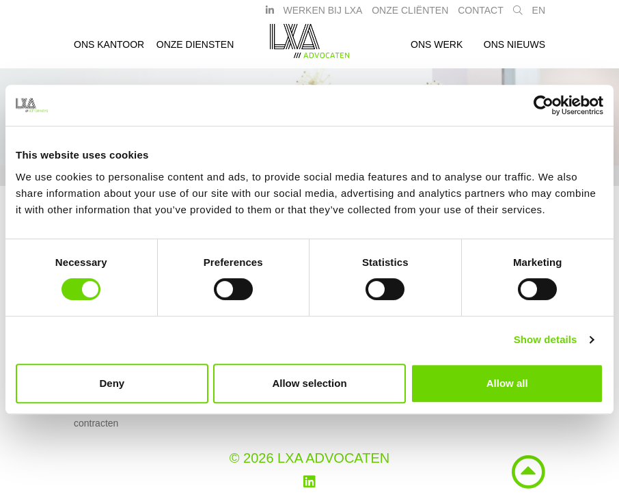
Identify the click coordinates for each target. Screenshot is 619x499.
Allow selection (309, 383)
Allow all (507, 383)
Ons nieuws (514, 49)
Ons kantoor (109, 49)
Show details (545, 339)
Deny (111, 383)
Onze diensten (195, 49)
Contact (481, 15)
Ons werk (437, 49)
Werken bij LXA (322, 15)
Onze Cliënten (410, 15)
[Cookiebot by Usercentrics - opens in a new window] (543, 105)
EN (538, 15)
